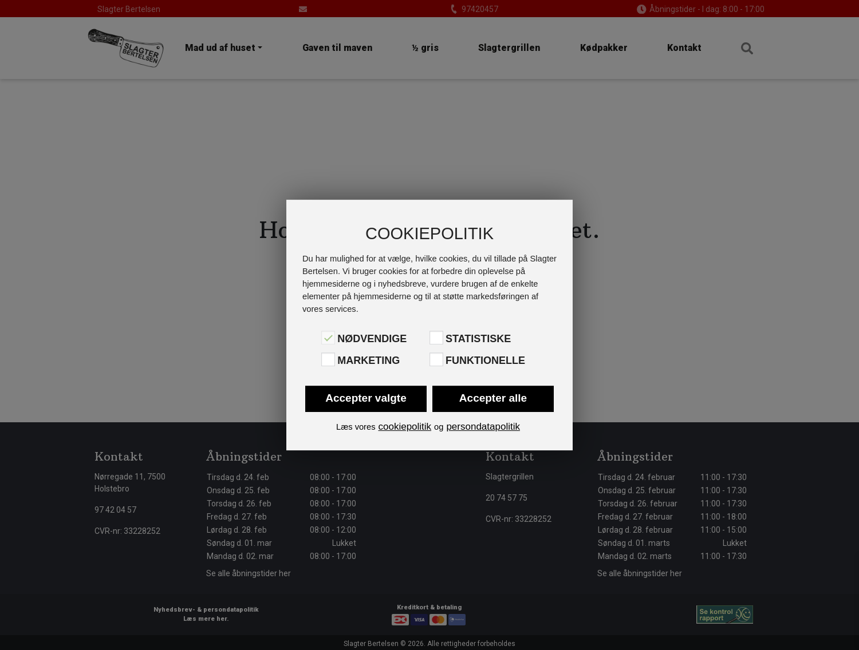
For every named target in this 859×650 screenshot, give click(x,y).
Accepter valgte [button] (366, 398)
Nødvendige (372, 338)
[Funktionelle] (436, 359)
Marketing (368, 360)
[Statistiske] (436, 337)
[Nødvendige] (328, 337)
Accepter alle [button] (493, 398)
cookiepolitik (404, 426)
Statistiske (478, 338)
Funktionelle (485, 360)
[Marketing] (328, 359)
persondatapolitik (483, 426)
